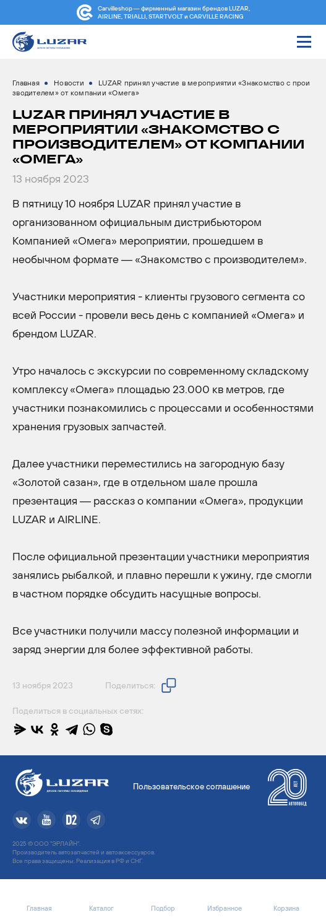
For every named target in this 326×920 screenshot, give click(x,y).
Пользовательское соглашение (191, 786)
